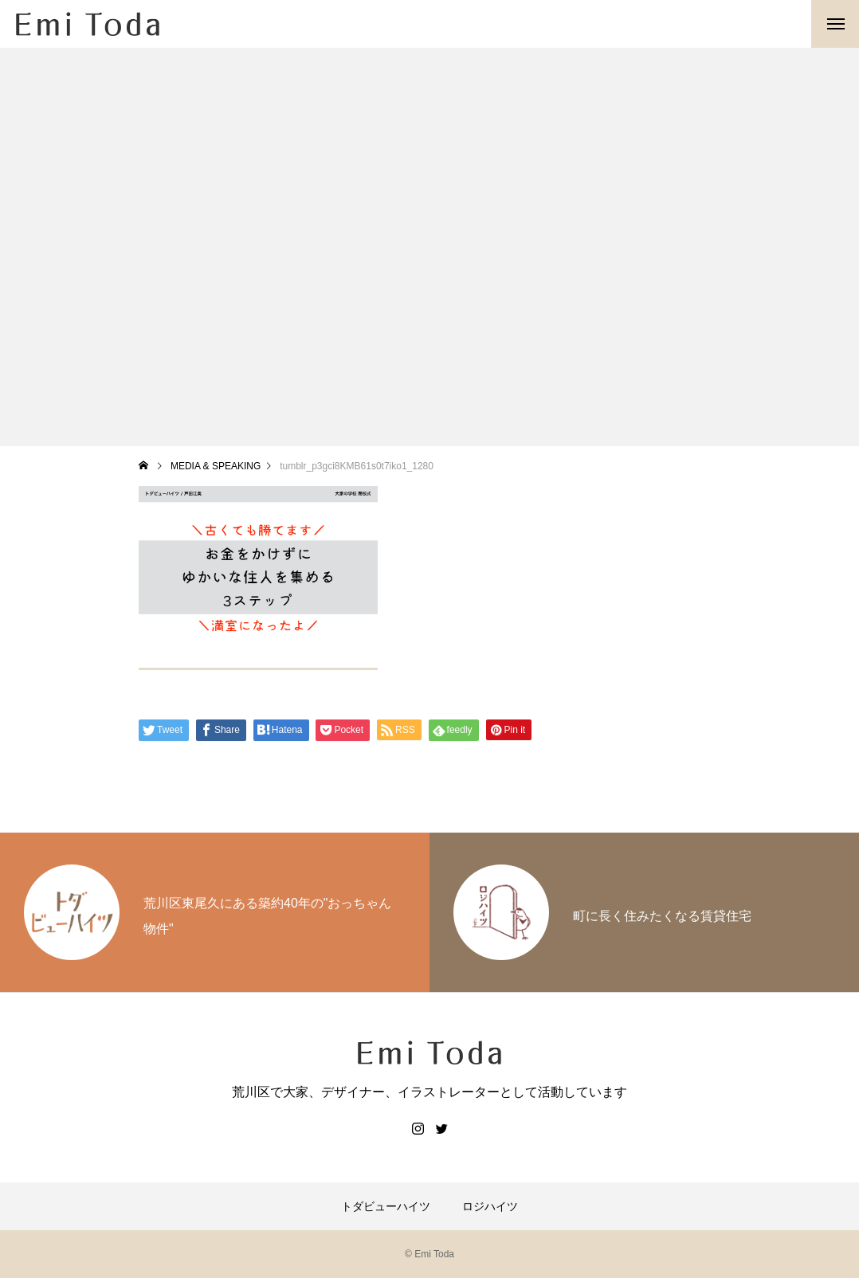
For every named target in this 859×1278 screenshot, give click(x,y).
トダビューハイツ (385, 1206)
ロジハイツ (490, 1206)
